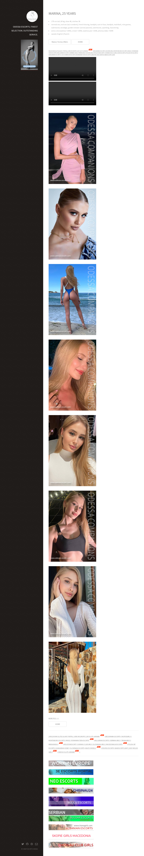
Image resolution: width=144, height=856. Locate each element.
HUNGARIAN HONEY (62, 748)
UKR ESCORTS (122, 53)
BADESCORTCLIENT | (122, 748)
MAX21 (130, 51)
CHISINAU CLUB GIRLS (84, 744)
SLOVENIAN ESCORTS (77, 748)
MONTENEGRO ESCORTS (120, 51)
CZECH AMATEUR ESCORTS (68, 55)
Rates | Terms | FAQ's (60, 42)
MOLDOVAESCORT (99, 53)
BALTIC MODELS (91, 748)
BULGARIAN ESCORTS (63, 53)
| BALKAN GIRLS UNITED (97, 55)
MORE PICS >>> (54, 718)
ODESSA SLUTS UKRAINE (66, 752)
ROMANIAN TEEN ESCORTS (80, 740)
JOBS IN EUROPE (72, 51)
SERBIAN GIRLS (74, 53)
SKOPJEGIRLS (109, 51)
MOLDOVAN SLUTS (53, 51)
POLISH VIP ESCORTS (131, 53)
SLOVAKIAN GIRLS (99, 744)
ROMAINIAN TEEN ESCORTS (83, 55)
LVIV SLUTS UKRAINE (82, 51)
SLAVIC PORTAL (63, 51)
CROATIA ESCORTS (108, 748)
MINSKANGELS (53, 744)
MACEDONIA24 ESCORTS (114, 744)
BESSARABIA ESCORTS (99, 51)
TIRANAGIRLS (81, 53)
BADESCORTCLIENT (110, 55)
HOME (80, 42)
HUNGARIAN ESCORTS (54, 55)
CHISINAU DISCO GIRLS (111, 53)
